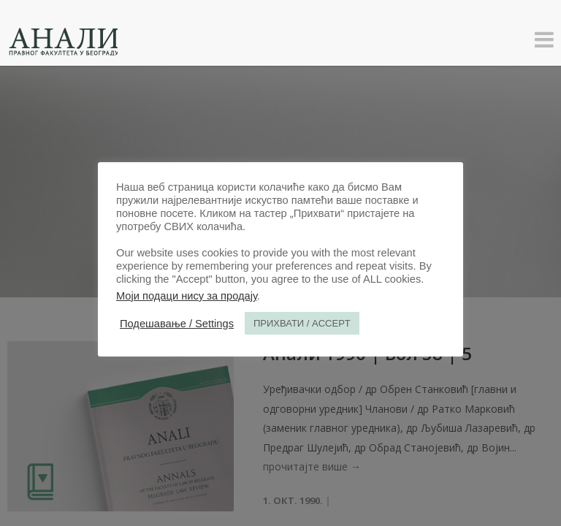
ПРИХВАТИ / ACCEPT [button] (302, 323)
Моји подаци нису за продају (186, 296)
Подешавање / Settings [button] (177, 323)
